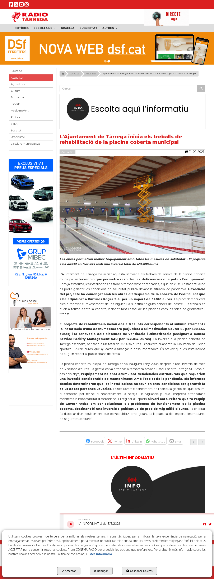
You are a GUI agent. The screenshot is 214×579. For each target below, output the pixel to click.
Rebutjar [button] (101, 571)
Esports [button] (15, 104)
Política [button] (15, 117)
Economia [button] (17, 97)
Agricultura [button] (18, 84)
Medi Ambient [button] (20, 110)
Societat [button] (16, 130)
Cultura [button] (15, 90)
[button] (11, 5)
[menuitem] (21, 28)
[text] (128, 88)
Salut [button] (14, 123)
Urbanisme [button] (18, 137)
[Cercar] (201, 88)
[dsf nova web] (107, 48)
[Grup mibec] (31, 220)
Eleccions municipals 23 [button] (25, 143)
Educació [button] (16, 71)
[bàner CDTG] (31, 329)
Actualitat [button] (17, 77)
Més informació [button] (100, 554)
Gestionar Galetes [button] (139, 571)
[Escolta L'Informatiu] (132, 109)
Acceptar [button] (68, 571)
